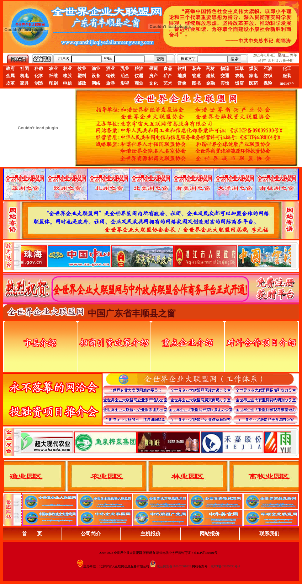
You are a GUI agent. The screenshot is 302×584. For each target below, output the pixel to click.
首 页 (32, 533)
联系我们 (269, 533)
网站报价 (210, 533)
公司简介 (91, 533)
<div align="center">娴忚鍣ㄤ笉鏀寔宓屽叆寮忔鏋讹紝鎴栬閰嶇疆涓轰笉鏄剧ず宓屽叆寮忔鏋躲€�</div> (156, 256)
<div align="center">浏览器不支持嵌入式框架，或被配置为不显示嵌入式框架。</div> (156, 442)
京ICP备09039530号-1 (225, 566)
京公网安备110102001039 (174, 566)
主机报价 (150, 533)
